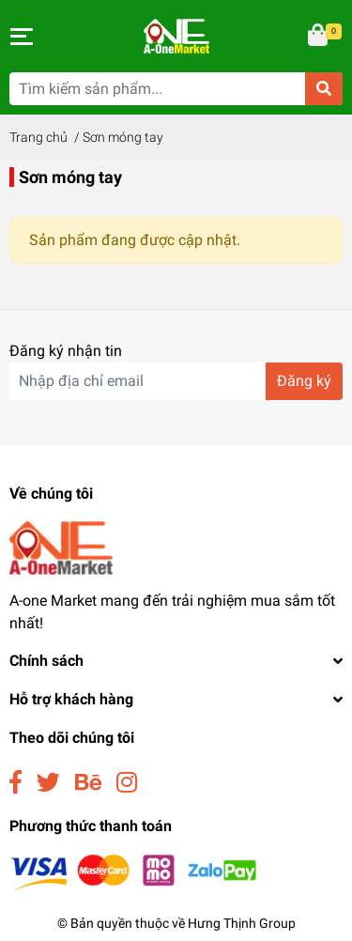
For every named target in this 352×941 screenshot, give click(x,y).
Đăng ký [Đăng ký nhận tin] (304, 381)
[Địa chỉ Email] (176, 381)
